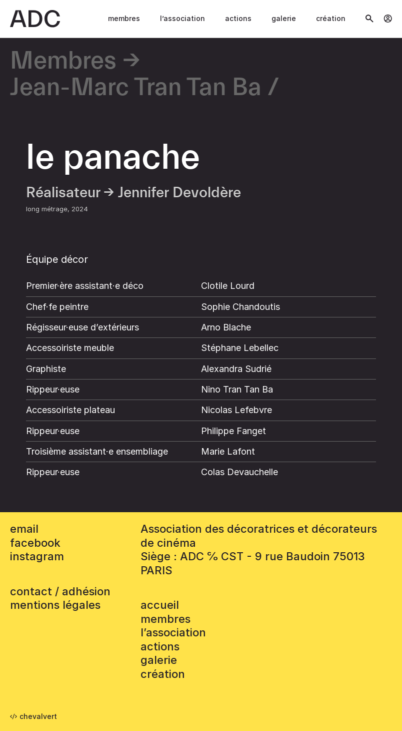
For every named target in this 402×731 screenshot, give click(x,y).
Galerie (284, 18)
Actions (238, 18)
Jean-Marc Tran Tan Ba (136, 88)
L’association (182, 18)
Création (331, 18)
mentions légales (55, 604)
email (24, 528)
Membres (124, 18)
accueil (159, 604)
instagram (37, 556)
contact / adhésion (60, 591)
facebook (35, 542)
